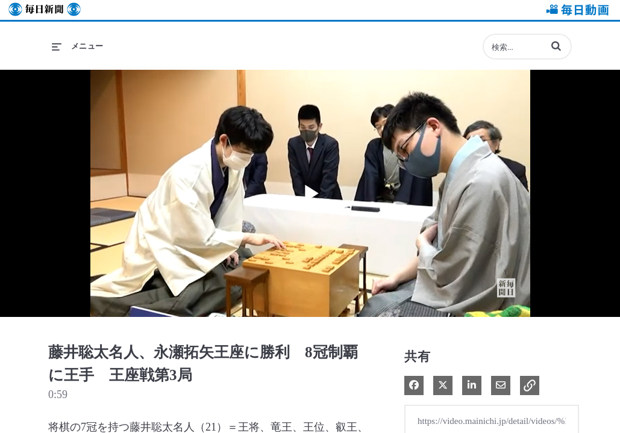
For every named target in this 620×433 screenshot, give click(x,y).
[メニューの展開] (77, 46)
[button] (556, 46)
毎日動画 (575, 9)
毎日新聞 (44, 9)
